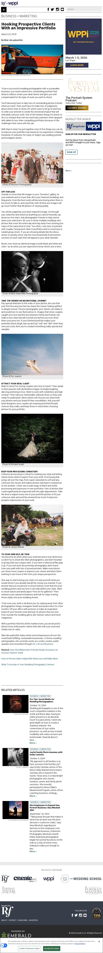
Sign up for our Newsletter (80, 134)
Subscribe (22, 920)
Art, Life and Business (42, 644)
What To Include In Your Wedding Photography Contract (27, 664)
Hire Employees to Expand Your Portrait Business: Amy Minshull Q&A (45, 807)
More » (68, 171)
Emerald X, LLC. (81, 933)
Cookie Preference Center (29, 948)
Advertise (33, 920)
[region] (51, 945)
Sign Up (71, 152)
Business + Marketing (19, 16)
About (4, 920)
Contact (13, 920)
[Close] (99, 941)
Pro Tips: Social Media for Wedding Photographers (42, 700)
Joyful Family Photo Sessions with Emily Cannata (46, 753)
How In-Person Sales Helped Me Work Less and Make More (29, 658)
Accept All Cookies (51, 948)
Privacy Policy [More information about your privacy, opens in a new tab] (79, 944)
